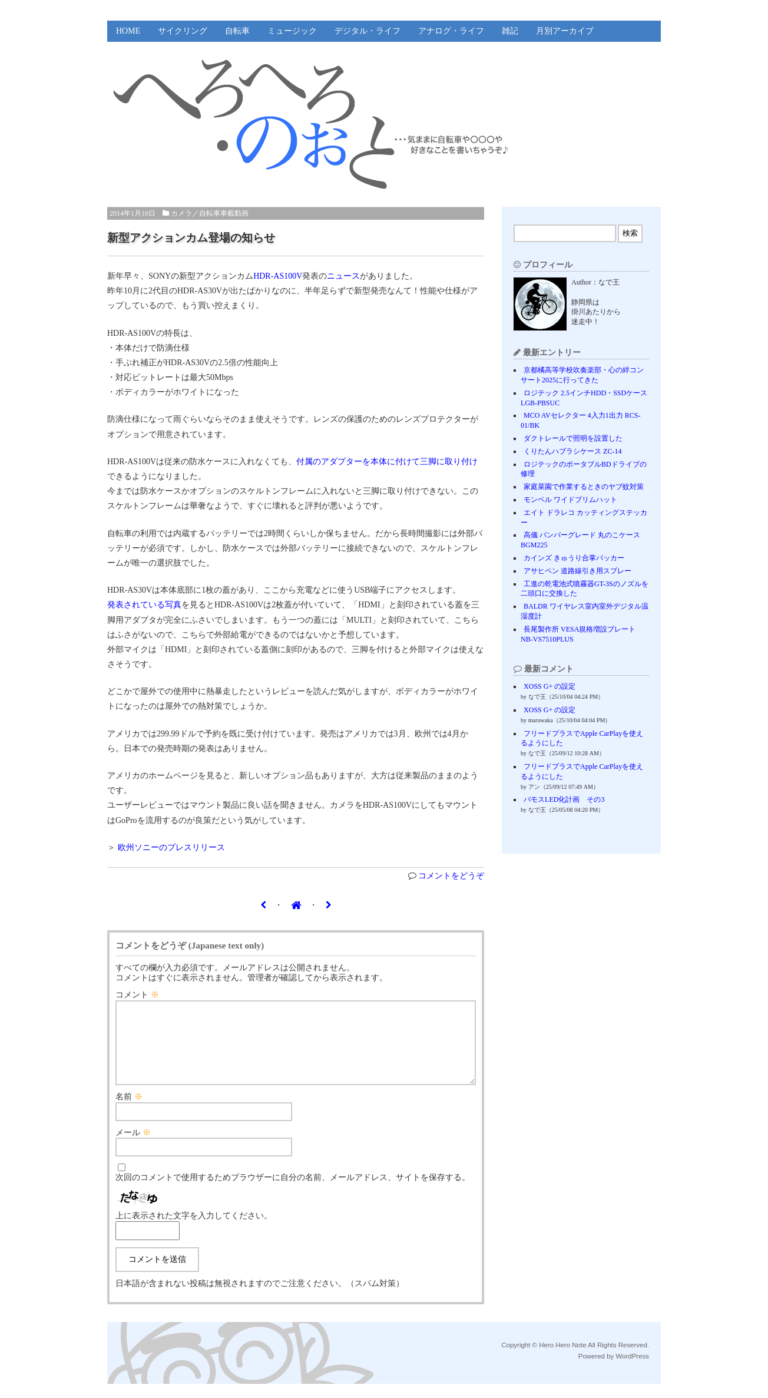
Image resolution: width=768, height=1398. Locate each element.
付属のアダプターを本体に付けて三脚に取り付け (387, 461)
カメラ (181, 213)
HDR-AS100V (277, 276)
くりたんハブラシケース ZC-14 (572, 451)
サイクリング (182, 31)
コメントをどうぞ (451, 875)
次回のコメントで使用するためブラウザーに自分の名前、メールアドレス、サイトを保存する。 (292, 1191)
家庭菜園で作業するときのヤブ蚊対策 (584, 486)
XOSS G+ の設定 (549, 686)
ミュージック (292, 31)
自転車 (237, 31)
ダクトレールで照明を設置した (573, 438)
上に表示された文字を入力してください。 (193, 1229)
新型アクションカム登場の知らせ (191, 238)
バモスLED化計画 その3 (564, 799)
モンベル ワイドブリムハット (570, 499)
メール (133, 1146)
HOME (128, 31)
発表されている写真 (144, 604)
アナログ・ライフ (451, 31)
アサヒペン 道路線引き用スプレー (577, 571)
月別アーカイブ (565, 31)
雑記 (510, 31)
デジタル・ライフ (367, 31)
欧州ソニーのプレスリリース (171, 847)
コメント (137, 994)
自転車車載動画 (224, 213)
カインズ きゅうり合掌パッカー (574, 558)
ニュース (343, 276)
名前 (129, 1110)
